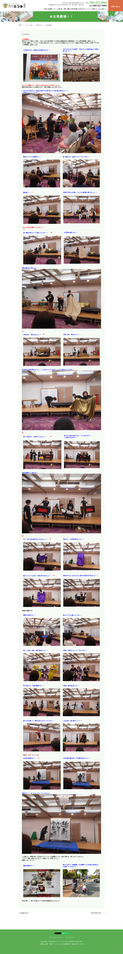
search (105, 9)
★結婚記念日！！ (25, 913)
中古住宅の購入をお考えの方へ (78, 9)
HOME (45, 9)
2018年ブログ (39, 25)
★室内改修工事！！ (97, 913)
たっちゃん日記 (100, 9)
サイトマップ (69, 937)
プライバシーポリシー (56, 937)
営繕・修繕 (66, 9)
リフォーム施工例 (57, 9)
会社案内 (50, 9)
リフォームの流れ (91, 9)
